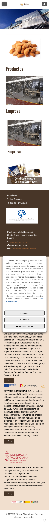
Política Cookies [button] (14, 199)
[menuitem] (24, 195)
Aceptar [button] (24, 313)
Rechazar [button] (24, 320)
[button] (24, 4)
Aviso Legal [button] (12, 195)
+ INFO (9, 381)
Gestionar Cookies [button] (24, 326)
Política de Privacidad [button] (17, 203)
